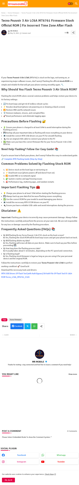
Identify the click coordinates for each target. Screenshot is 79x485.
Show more (72, 374)
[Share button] (41, 326)
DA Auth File (48, 273)
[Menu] (3, 3)
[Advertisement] (39, 57)
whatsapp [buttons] (61, 455)
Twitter (27, 326)
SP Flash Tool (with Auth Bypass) (29, 273)
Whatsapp (34, 326)
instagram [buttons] (21, 461)
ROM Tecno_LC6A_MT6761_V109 (15, 277)
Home (3, 13)
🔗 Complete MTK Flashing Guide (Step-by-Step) (21, 159)
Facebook (18, 326)
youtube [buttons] (61, 461)
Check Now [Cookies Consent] (49, 474)
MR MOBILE (38, 361)
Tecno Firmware (13, 13)
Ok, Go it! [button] (8, 480)
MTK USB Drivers (8, 273)
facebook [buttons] (21, 455)
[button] (70, 3)
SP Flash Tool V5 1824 (63, 273)
